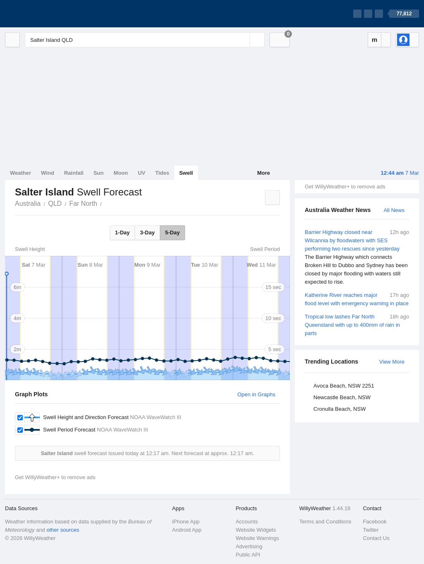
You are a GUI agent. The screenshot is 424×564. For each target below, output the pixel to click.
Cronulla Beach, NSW (339, 409)
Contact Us (376, 538)
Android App (187, 530)
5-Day (172, 232)
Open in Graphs (256, 394)
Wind (47, 173)
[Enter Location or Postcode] (145, 39)
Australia (28, 203)
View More (392, 362)
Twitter (370, 530)
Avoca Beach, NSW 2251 (343, 386)
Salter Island (106, 203)
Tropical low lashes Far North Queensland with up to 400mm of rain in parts (357, 324)
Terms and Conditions (325, 521)
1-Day (122, 232)
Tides (162, 173)
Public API (248, 555)
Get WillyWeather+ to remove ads (345, 186)
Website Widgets (256, 530)
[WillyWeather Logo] (44, 13)
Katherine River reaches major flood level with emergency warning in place (357, 298)
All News (394, 210)
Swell (186, 173)
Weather (20, 173)
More (263, 173)
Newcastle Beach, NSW (342, 397)
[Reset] (242, 39)
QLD (55, 203)
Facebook (374, 521)
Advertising (249, 546)
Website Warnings (257, 538)
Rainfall (74, 173)
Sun (99, 173)
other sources (62, 530)
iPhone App (186, 521)
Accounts (247, 521)
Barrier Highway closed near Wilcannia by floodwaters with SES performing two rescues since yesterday (357, 257)
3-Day (147, 232)
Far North (83, 203)
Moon (120, 173)
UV (141, 173)
